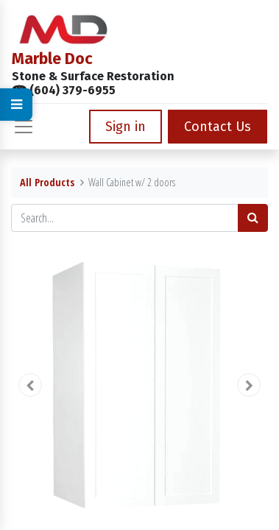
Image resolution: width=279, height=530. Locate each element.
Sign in (125, 127)
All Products (47, 182)
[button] (30, 385)
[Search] (253, 218)
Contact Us (217, 127)
